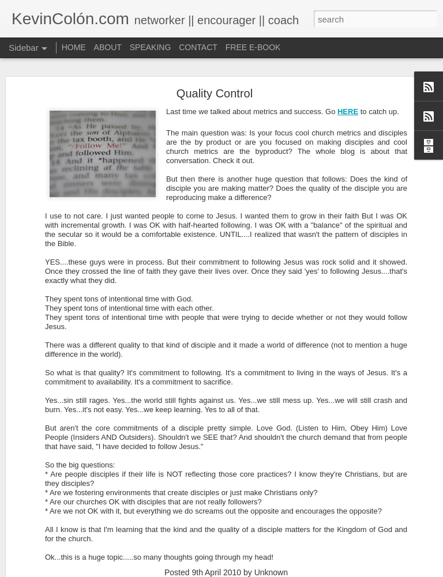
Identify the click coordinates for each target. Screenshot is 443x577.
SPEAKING (150, 47)
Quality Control (215, 93)
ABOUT (108, 47)
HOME (74, 47)
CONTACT (198, 47)
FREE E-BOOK (253, 47)
